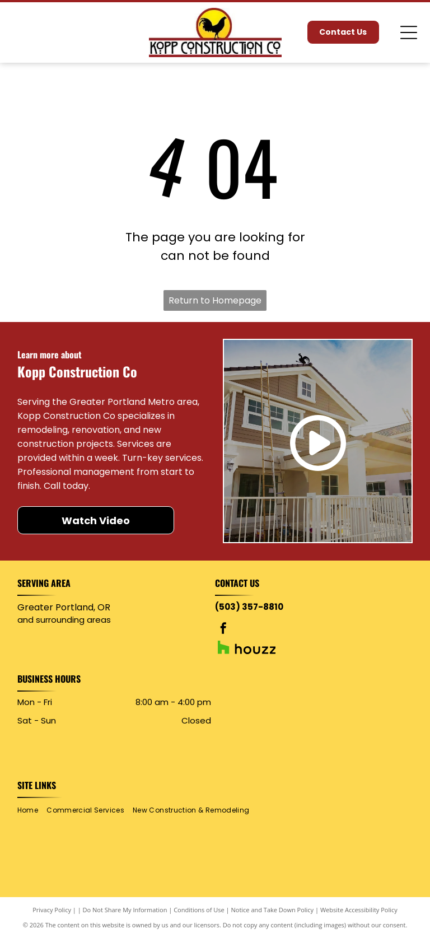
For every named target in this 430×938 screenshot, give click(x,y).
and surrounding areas (64, 620)
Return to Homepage (215, 300)
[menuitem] (31, 810)
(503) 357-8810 (249, 607)
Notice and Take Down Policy (272, 910)
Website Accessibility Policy (359, 910)
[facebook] (223, 630)
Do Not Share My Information (125, 910)
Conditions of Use (199, 910)
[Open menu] (408, 32)
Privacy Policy (51, 910)
